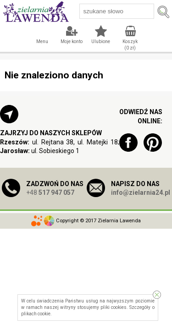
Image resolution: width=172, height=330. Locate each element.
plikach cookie (35, 313)
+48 (50, 192)
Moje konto (72, 41)
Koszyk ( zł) (130, 44)
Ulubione (100, 41)
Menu (42, 41)
